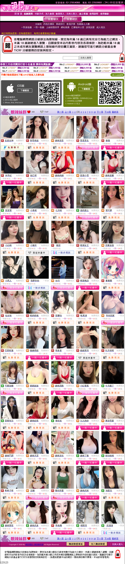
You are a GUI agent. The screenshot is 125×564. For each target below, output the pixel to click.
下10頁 (107, 112)
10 (95, 112)
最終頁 (115, 112)
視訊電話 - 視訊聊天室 (34, 544)
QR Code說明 (117, 75)
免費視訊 (45, 140)
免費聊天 (20, 140)
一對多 (71, 245)
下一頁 (100, 112)
